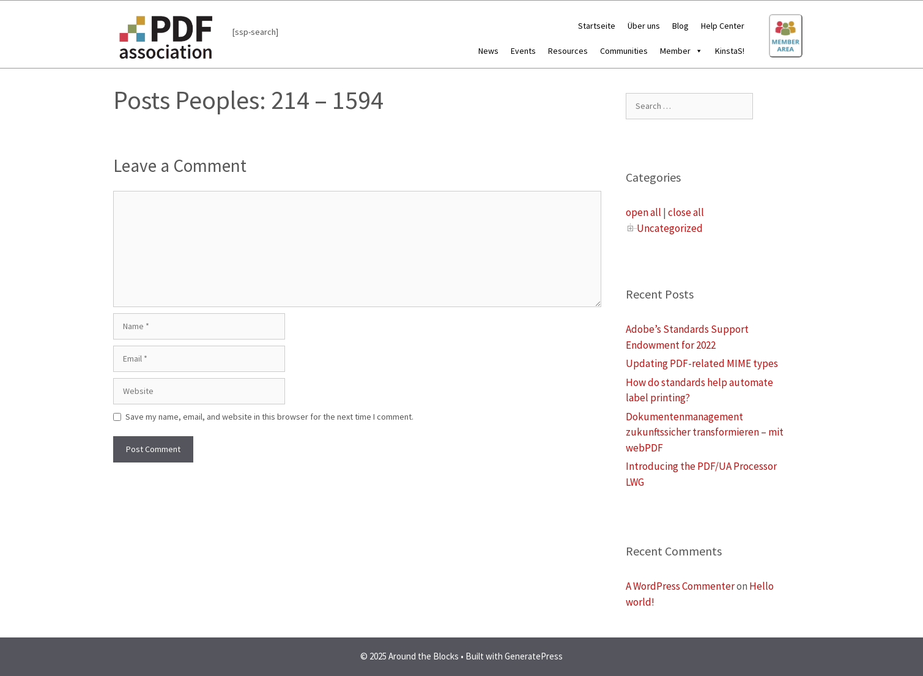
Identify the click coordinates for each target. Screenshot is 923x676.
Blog (680, 25)
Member (681, 50)
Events (523, 50)
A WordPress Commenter (680, 586)
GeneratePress (534, 656)
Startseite (596, 25)
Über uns (644, 25)
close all (686, 212)
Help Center (722, 25)
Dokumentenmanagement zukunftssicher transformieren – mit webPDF (705, 432)
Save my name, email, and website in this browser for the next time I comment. (269, 416)
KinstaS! (729, 50)
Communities (624, 50)
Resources (568, 50)
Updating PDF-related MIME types (702, 363)
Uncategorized (670, 228)
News (488, 50)
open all (643, 212)
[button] (697, 50)
